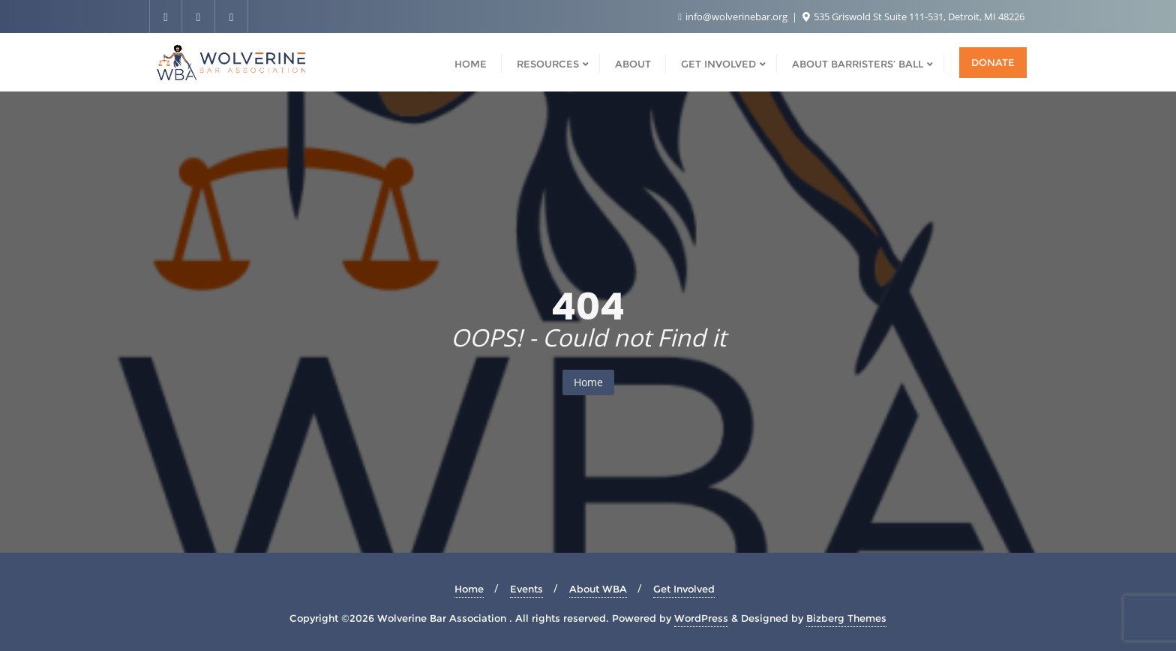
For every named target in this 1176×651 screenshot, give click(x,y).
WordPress (701, 618)
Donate (993, 62)
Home (588, 382)
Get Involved (684, 589)
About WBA (598, 589)
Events (526, 589)
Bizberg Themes (846, 618)
